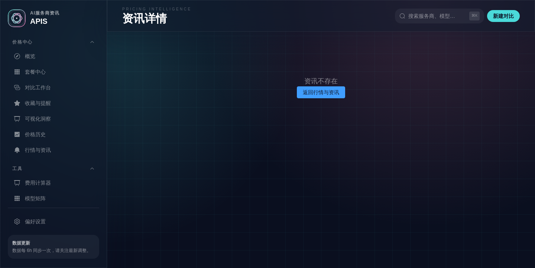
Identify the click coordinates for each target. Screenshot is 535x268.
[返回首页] (53, 18)
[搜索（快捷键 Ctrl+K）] (439, 16)
